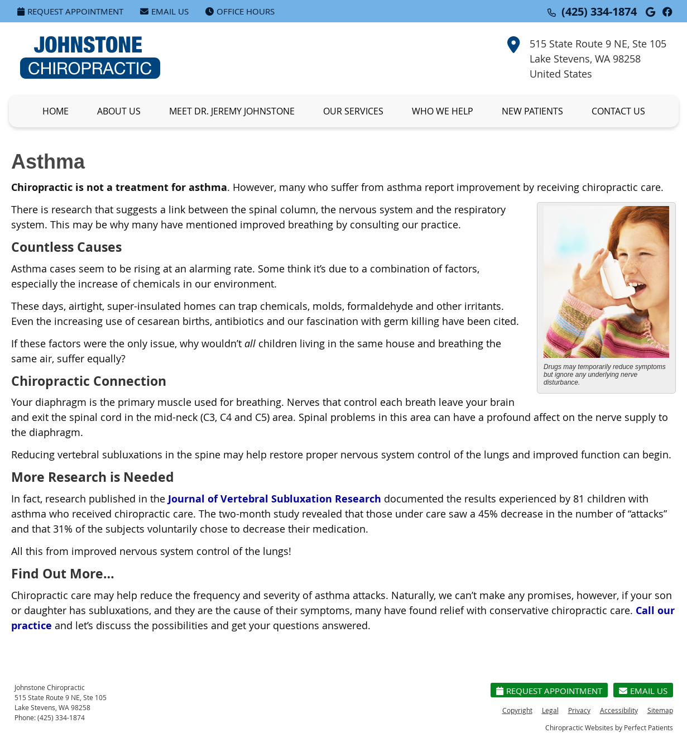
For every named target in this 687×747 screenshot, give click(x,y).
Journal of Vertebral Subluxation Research (274, 499)
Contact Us (618, 111)
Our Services (353, 111)
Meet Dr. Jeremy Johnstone (232, 111)
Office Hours (240, 11)
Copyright (517, 710)
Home (55, 111)
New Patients (532, 111)
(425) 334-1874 (599, 11)
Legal (550, 710)
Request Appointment (70, 11)
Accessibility (619, 710)
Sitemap (660, 710)
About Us (119, 111)
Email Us (164, 11)
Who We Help (442, 111)
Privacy (579, 710)
